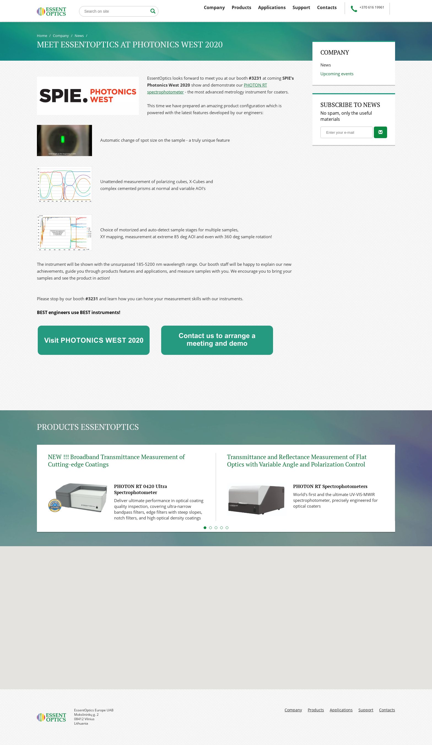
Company (214, 7)
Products (241, 7)
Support (301, 7)
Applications (272, 7)
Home (42, 35)
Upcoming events (336, 73)
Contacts (327, 7)
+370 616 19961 (372, 7)
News (79, 35)
